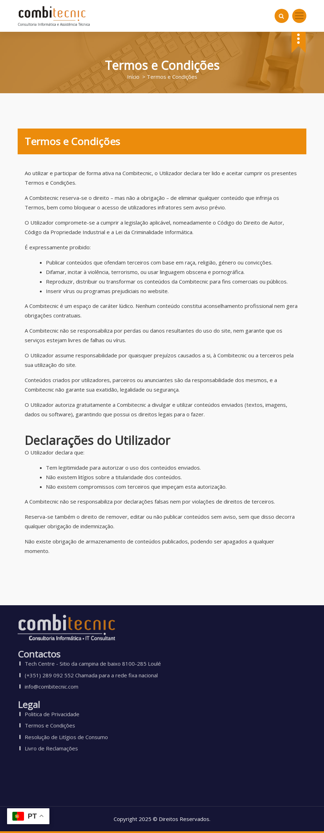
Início (133, 76)
